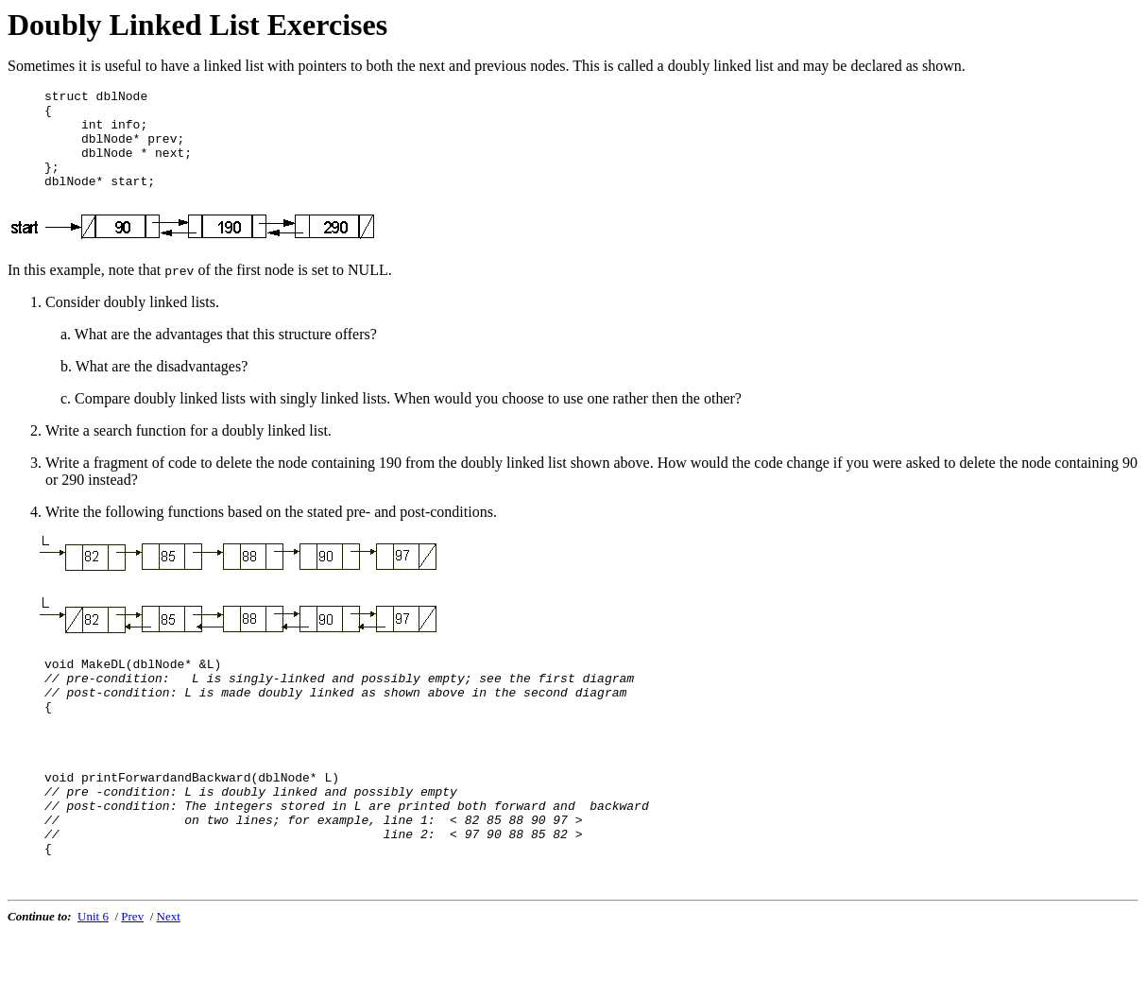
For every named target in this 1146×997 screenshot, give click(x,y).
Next (168, 981)
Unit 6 (93, 981)
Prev (132, 981)
